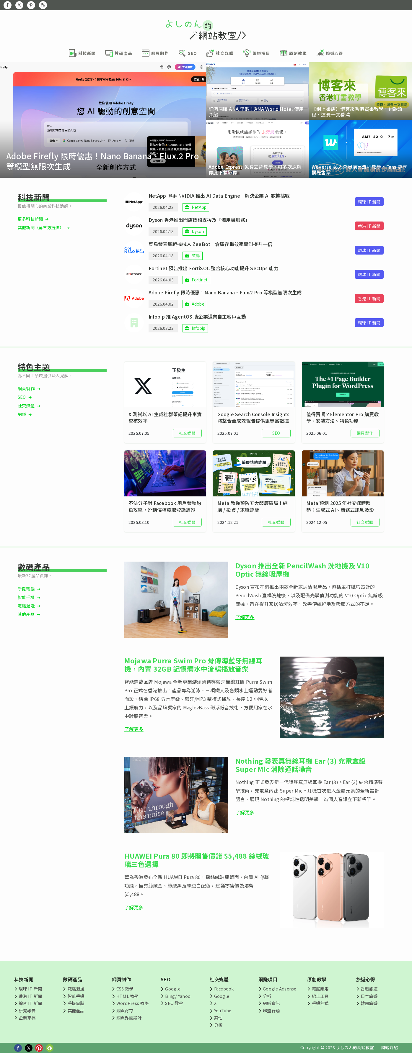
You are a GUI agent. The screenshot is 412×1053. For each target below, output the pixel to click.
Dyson (198, 231)
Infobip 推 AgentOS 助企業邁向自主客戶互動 (197, 316)
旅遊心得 (365, 979)
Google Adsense (279, 988)
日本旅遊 (369, 996)
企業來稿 (27, 1017)
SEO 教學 (174, 1003)
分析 (218, 1025)
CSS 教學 (124, 988)
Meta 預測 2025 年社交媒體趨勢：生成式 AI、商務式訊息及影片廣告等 (342, 506)
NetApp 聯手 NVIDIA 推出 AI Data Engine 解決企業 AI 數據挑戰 (219, 195)
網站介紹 (389, 1047)
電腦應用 (320, 988)
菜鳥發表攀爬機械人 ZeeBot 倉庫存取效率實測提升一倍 (210, 243)
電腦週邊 (26, 605)
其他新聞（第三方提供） (41, 227)
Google (172, 988)
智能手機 (26, 597)
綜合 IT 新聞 (30, 1003)
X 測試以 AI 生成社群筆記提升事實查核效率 (165, 417)
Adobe (198, 304)
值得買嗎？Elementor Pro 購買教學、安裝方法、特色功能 (342, 417)
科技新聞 (23, 979)
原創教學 (316, 979)
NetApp (199, 207)
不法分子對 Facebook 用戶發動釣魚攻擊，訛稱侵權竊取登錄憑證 (164, 506)
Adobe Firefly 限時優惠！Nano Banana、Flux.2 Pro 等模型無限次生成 (225, 292)
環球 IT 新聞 (30, 988)
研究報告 (27, 1010)
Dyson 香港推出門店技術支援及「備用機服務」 (199, 219)
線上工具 (320, 996)
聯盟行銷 (271, 1010)
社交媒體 (26, 406)
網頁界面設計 (128, 1017)
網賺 (22, 414)
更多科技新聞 (30, 219)
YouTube (223, 1010)
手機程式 (320, 1003)
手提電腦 (26, 589)
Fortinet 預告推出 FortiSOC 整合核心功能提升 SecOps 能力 (214, 268)
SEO (22, 397)
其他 (218, 1017)
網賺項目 (268, 979)
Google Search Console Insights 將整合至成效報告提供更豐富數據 (253, 417)
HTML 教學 (127, 996)
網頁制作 (121, 979)
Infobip (198, 328)
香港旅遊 (369, 988)
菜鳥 (196, 255)
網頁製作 (26, 388)
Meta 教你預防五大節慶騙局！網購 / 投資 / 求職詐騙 (252, 506)
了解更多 (245, 617)
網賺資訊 (271, 1003)
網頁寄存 (124, 1010)
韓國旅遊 (369, 1003)
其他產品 (26, 614)
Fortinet (200, 280)
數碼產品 (72, 979)
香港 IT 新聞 (30, 996)
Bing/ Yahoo (177, 996)
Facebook (224, 988)
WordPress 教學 (132, 1003)
